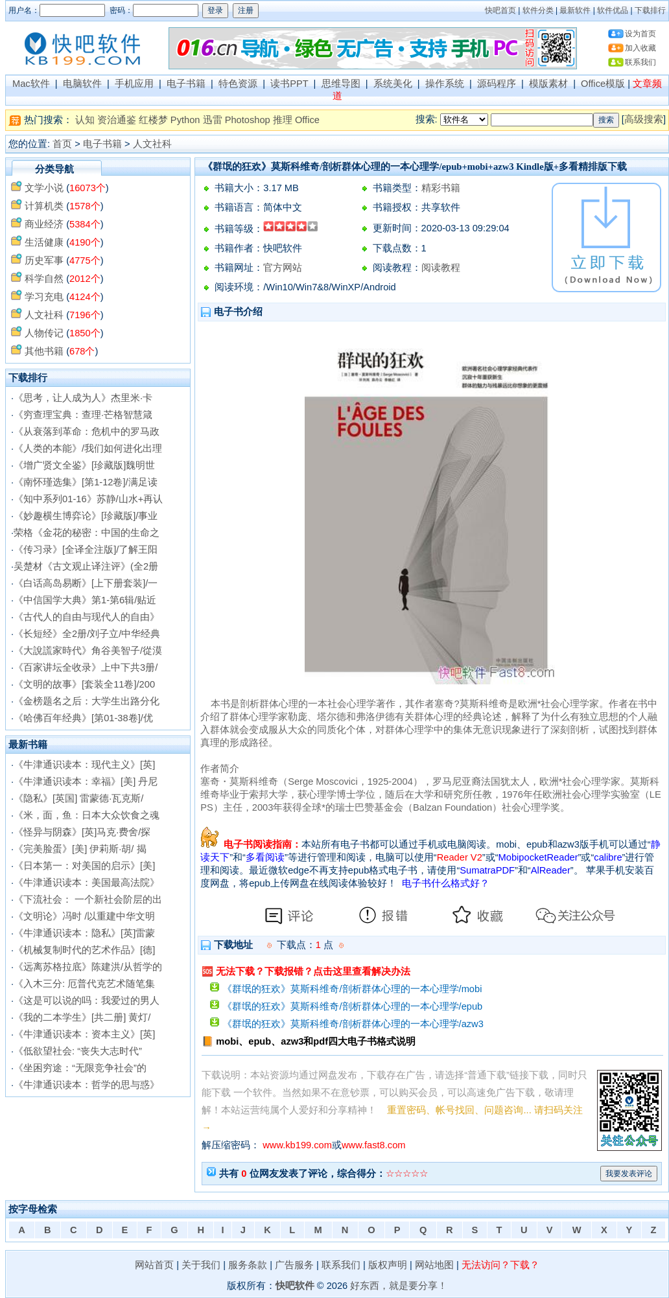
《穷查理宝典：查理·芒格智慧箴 (83, 415)
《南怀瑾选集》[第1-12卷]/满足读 (86, 482)
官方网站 (282, 267)
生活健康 (44, 242)
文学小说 (44, 188)
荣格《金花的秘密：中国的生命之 (86, 532)
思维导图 (341, 83)
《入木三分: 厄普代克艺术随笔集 (84, 984)
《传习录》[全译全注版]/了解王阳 (86, 549)
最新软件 (575, 10)
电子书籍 (186, 83)
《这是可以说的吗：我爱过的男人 (86, 1000)
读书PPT (289, 83)
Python (185, 120)
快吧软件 (295, 1286)
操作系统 (444, 83)
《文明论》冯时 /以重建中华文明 (84, 916)
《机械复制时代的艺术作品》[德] (84, 950)
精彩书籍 (440, 188)
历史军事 (44, 260)
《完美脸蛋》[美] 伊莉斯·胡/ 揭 (80, 849)
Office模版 (603, 83)
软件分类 (538, 10)
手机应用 (134, 83)
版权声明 (387, 1265)
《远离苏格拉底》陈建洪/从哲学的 (88, 967)
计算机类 (44, 206)
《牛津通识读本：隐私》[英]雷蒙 (84, 933)
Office (307, 120)
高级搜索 (643, 119)
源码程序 (496, 83)
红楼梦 (153, 120)
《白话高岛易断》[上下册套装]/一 (86, 583)
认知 (85, 120)
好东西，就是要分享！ (398, 1286)
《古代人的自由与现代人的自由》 (86, 617)
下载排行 (650, 10)
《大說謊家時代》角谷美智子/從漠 (88, 650)
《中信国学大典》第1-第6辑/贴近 (85, 600)
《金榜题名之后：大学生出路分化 (86, 701)
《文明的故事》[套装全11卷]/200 (84, 684)
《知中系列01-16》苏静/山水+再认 (88, 499)
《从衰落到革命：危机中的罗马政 (86, 431)
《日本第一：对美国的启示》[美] (84, 866)
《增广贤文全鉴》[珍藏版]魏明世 (84, 465)
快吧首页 (500, 10)
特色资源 (237, 83)
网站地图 (434, 1265)
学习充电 (44, 297)
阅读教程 (440, 267)
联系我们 (640, 62)
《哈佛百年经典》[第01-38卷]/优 (83, 718)
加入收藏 (640, 47)
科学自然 (44, 278)
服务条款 (247, 1265)
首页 (62, 144)
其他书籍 (44, 351)
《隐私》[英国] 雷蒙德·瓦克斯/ (78, 798)
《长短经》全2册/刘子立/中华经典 (87, 634)
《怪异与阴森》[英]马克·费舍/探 (82, 832)
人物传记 (44, 333)
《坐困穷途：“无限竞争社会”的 (80, 1068)
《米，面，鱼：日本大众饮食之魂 (86, 815)
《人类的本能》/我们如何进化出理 (88, 448)
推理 (282, 120)
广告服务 (294, 1265)
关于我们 (201, 1265)
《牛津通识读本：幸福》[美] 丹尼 (86, 781)
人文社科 (152, 144)
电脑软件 (82, 83)
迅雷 (212, 120)
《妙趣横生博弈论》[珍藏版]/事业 (86, 516)
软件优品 (612, 10)
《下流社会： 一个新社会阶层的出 (88, 899)
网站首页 (154, 1265)
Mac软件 (31, 83)
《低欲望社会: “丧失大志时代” (78, 1051)
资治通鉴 (116, 120)
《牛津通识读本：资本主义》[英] (84, 1034)
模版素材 (548, 83)
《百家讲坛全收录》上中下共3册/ (86, 667)
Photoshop (247, 120)
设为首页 (640, 33)
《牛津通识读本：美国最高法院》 (86, 882)
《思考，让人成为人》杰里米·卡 (83, 398)
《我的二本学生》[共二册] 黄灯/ (82, 1017)
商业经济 (44, 224)
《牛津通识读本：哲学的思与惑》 (86, 1085)
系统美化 (392, 83)
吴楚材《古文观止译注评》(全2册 (86, 566)
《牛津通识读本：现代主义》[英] (84, 764)
